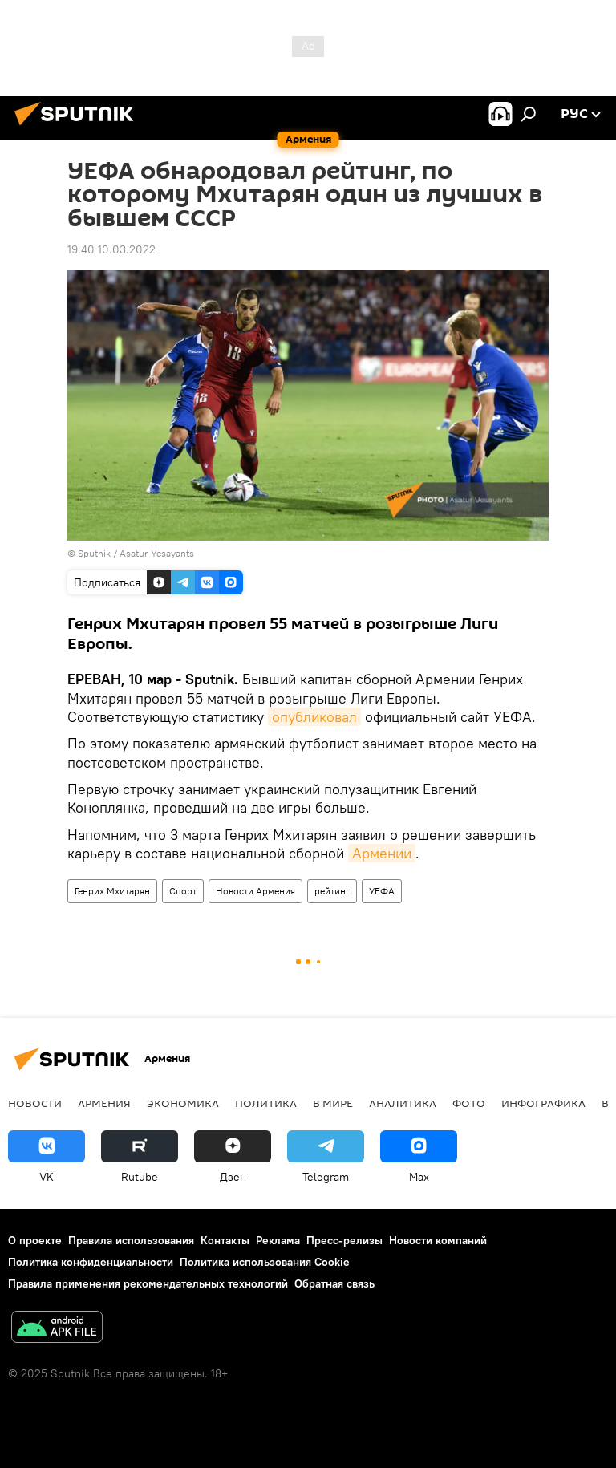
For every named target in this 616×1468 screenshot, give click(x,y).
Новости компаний (438, 1240)
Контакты (225, 1240)
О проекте (35, 1240)
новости (35, 1103)
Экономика (183, 1103)
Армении (381, 853)
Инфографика (543, 1103)
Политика (266, 1103)
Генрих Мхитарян (112, 891)
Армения (104, 1103)
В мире (333, 1103)
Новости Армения (255, 891)
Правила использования (131, 1240)
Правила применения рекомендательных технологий (148, 1283)
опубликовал (314, 717)
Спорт (183, 891)
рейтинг (332, 891)
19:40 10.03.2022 (111, 249)
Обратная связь (334, 1283)
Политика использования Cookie (265, 1262)
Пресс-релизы (344, 1240)
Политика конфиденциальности (90, 1262)
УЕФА (382, 891)
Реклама (278, 1240)
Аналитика (402, 1103)
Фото (468, 1103)
